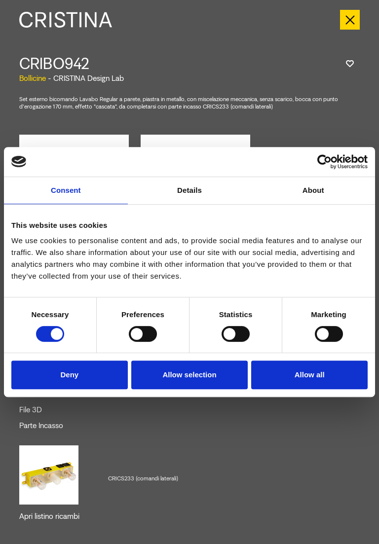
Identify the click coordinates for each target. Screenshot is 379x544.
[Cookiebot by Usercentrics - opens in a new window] (324, 161)
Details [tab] (189, 190)
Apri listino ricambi (49, 516)
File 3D (30, 410)
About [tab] (313, 190)
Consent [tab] (66, 190)
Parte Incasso (41, 426)
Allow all (310, 374)
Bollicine (32, 78)
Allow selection (189, 374)
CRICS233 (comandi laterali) (143, 478)
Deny (69, 374)
